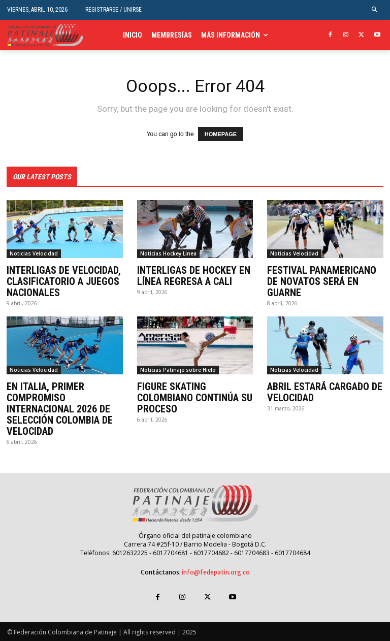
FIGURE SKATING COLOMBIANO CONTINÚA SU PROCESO (194, 397)
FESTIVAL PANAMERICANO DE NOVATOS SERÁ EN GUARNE (321, 281)
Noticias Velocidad (34, 253)
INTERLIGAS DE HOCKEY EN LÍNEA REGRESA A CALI (193, 275)
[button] (375, 10)
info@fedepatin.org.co (216, 571)
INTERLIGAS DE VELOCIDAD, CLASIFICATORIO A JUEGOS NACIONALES (64, 281)
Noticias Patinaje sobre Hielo (178, 369)
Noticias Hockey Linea (168, 253)
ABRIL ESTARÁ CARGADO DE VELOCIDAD (324, 392)
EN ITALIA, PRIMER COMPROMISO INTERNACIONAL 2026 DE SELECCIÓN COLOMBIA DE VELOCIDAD (60, 408)
